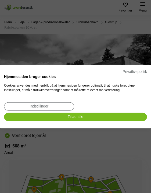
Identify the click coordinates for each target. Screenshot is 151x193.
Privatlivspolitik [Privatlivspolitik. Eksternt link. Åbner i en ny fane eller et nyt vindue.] (135, 72)
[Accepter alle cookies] (75, 117)
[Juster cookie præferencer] (39, 106)
